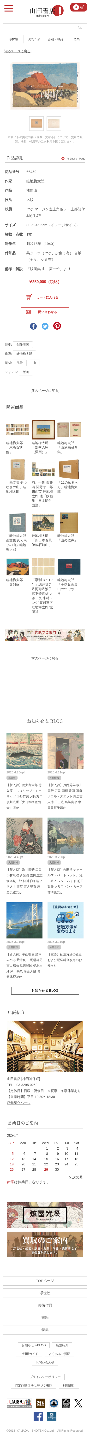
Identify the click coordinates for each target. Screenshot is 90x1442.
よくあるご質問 (59, 1354)
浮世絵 (13, 39)
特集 (76, 39)
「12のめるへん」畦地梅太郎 (67, 487)
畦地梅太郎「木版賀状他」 (14, 447)
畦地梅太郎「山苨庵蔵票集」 (67, 447)
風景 (20, 363)
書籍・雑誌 (55, 39)
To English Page (73, 158)
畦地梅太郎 (35, 181)
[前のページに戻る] (17, 51)
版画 (26, 372)
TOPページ (45, 1281)
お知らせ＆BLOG (34, 1345)
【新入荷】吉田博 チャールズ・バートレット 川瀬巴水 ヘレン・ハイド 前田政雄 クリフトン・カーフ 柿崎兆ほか (66, 881)
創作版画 (23, 344)
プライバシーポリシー (45, 1377)
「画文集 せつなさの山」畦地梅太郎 (16, 487)
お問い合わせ (45, 1362)
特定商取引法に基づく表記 (33, 1385)
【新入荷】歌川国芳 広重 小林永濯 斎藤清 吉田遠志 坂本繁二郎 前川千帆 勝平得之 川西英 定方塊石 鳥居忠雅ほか (24, 881)
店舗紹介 (62, 1345)
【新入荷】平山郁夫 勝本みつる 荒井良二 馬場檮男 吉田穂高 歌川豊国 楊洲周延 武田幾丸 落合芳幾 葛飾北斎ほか (24, 966)
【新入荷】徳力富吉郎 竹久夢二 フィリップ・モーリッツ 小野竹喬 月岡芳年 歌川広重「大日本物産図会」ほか (24, 796)
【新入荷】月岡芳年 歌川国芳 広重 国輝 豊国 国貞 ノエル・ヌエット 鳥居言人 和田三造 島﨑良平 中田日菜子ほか (65, 796)
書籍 (45, 1317)
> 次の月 (76, 1177)
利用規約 (69, 1385)
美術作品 (34, 39)
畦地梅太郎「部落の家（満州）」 (40, 447)
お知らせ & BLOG (45, 721)
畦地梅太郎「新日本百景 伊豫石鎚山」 (43, 540)
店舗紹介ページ (18, 1103)
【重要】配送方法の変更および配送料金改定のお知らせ (65, 960)
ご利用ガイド (29, 1354)
